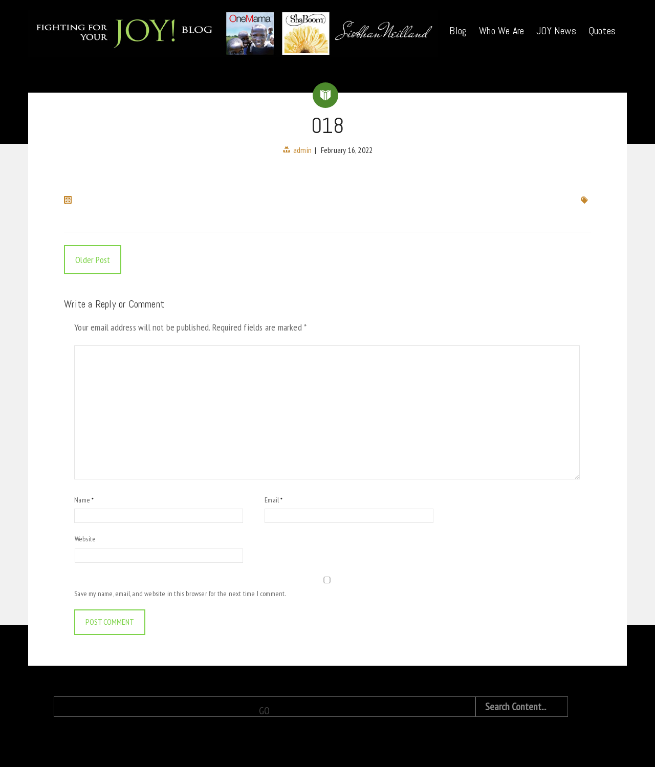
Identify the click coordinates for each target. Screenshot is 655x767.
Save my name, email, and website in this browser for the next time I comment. (180, 593)
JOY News (556, 30)
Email (273, 500)
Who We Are (501, 30)
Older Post (92, 260)
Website (85, 538)
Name (84, 500)
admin (302, 150)
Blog (458, 30)
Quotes (602, 30)
